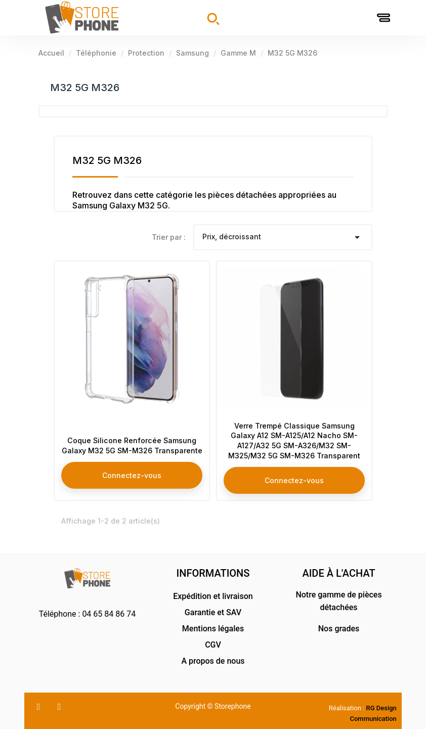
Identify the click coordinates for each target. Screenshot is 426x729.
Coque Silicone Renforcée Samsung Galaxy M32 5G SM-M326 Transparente (132, 438)
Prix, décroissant (283, 237)
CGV (213, 645)
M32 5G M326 (84, 87)
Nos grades (339, 628)
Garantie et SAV (213, 612)
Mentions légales (213, 628)
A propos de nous (212, 661)
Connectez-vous (131, 472)
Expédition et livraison (212, 596)
